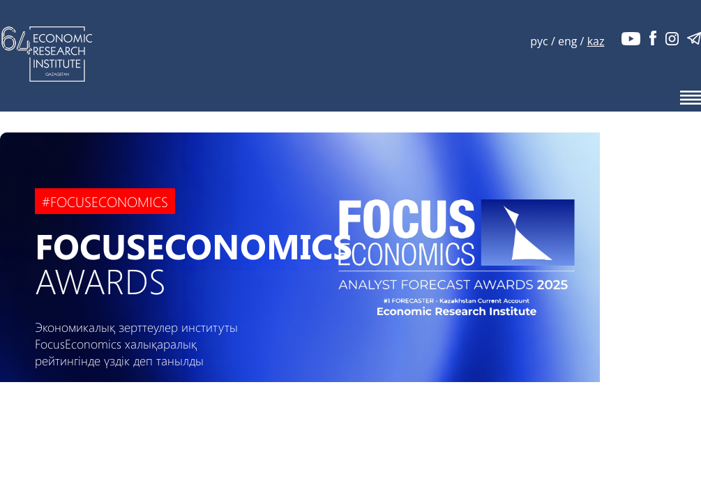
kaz (596, 41)
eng (567, 41)
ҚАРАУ (113, 407)
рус (539, 41)
